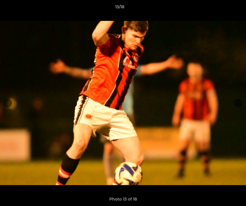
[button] (222, 8)
